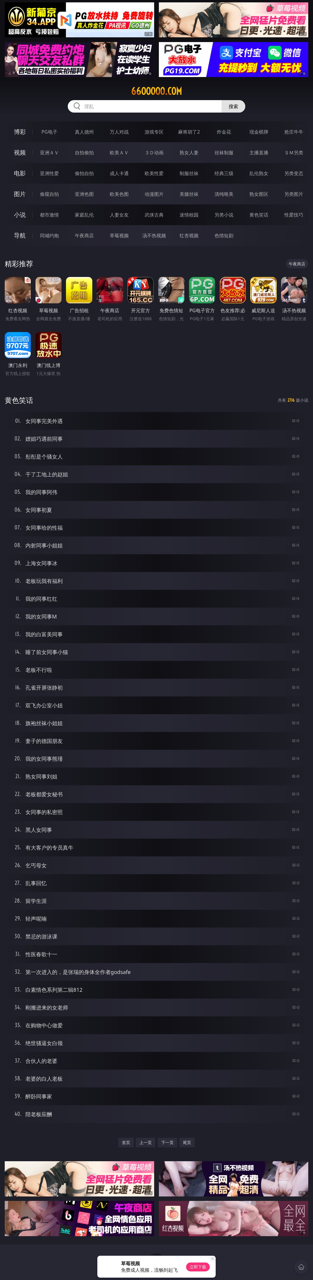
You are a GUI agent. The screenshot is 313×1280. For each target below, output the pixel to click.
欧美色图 (119, 194)
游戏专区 (154, 132)
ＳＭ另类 (293, 152)
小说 (20, 215)
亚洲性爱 (49, 173)
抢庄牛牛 (293, 132)
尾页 (187, 1142)
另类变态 (293, 173)
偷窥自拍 (49, 194)
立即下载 (198, 1267)
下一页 (167, 1142)
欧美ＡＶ (119, 152)
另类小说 (223, 215)
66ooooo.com (156, 91)
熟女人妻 (189, 152)
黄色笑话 (258, 215)
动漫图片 (154, 194)
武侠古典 (154, 215)
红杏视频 (189, 235)
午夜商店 (84, 235)
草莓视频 (119, 235)
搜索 (233, 106)
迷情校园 (189, 215)
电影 (20, 173)
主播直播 (258, 152)
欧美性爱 (154, 173)
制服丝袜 (189, 173)
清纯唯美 (223, 194)
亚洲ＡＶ (49, 152)
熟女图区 (258, 194)
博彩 (20, 132)
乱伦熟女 (258, 173)
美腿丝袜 (189, 194)
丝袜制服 (223, 152)
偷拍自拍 (84, 173)
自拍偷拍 (84, 152)
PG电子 (49, 132)
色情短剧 (223, 235)
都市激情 (49, 215)
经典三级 (223, 173)
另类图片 (293, 194)
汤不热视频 (154, 235)
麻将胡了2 (189, 132)
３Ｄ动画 (154, 152)
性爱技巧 (293, 215)
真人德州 (84, 132)
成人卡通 (119, 173)
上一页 (145, 1142)
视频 (20, 152)
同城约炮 (49, 235)
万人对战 (119, 132)
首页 (126, 1142)
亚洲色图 (84, 194)
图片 (20, 194)
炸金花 (224, 132)
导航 (20, 235)
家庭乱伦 (84, 215)
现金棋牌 (258, 132)
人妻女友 (119, 215)
